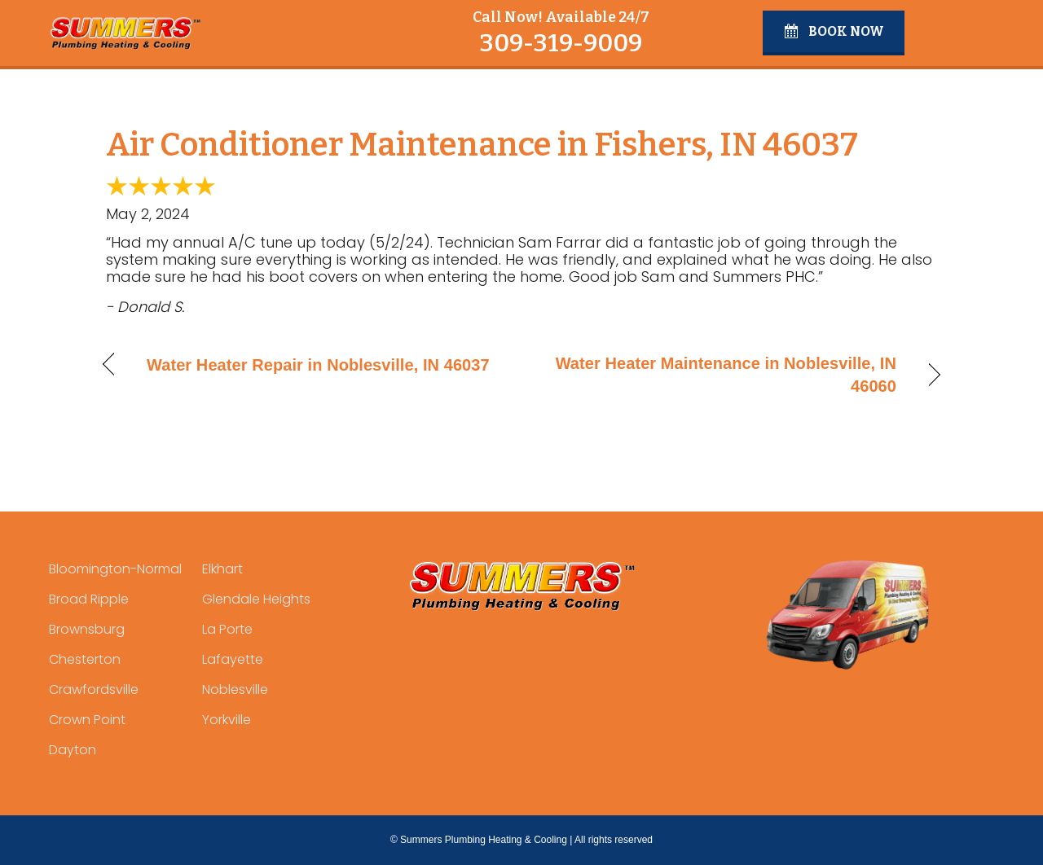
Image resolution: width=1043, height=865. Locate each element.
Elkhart (222, 569)
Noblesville (235, 689)
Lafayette (232, 659)
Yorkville (226, 719)
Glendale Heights (256, 599)
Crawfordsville (94, 689)
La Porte (227, 629)
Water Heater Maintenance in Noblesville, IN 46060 (721, 374)
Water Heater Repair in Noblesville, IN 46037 (318, 365)
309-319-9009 (560, 43)
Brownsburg (87, 629)
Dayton (72, 749)
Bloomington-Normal (115, 569)
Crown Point (87, 719)
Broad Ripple (89, 599)
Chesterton (85, 659)
